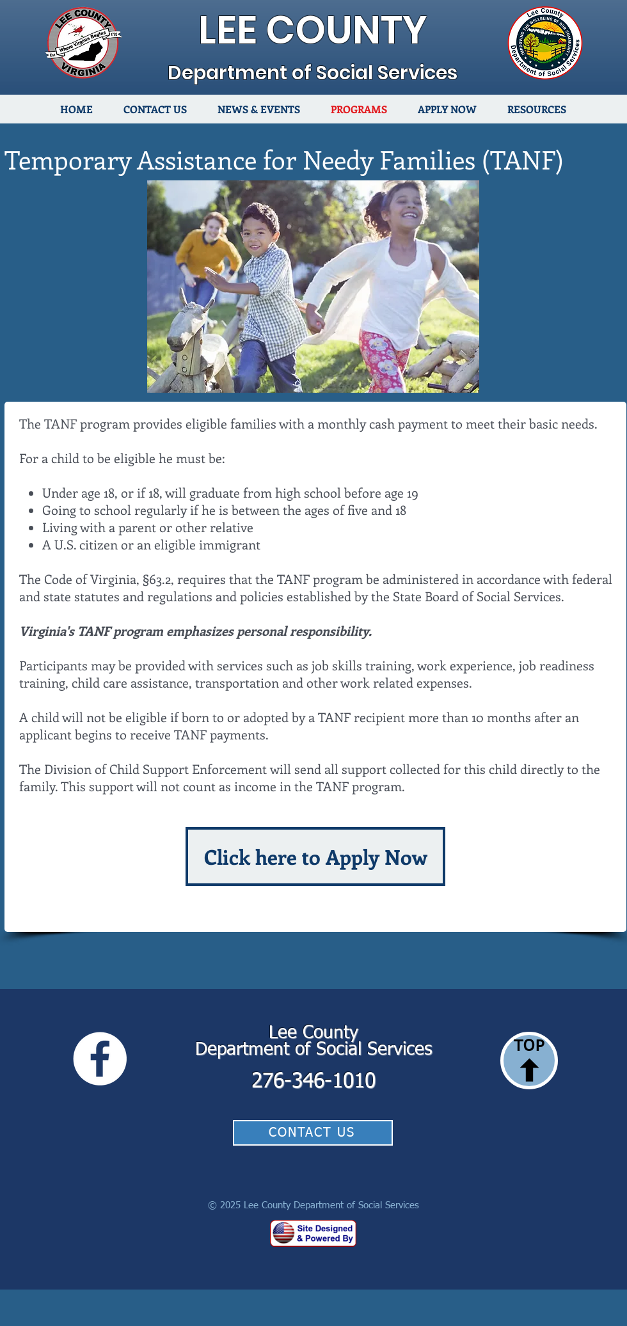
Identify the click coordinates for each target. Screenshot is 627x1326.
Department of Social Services (312, 72)
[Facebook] (100, 1058)
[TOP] (529, 1060)
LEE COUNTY (312, 30)
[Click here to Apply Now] (315, 856)
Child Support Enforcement (188, 768)
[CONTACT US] (313, 1133)
